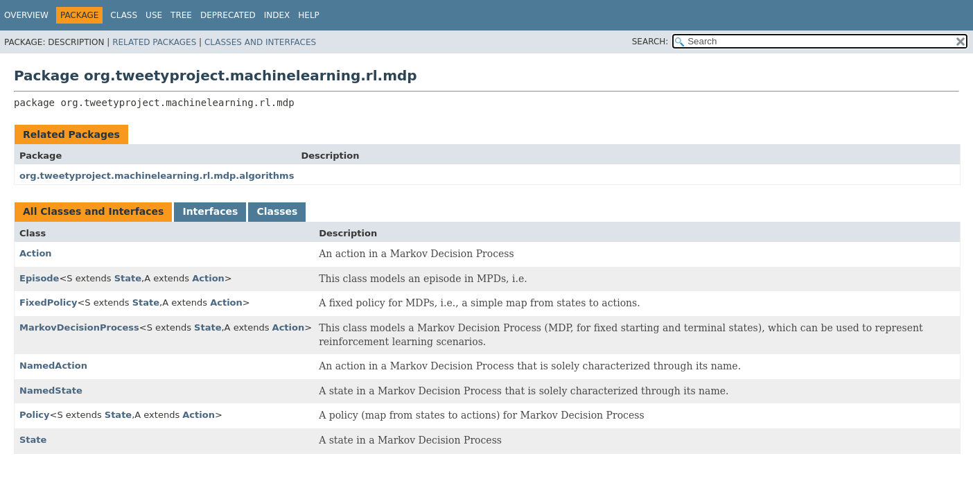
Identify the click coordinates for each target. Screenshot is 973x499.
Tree (181, 15)
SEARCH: (650, 41)
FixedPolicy (48, 302)
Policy (34, 415)
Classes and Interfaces (260, 42)
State (127, 278)
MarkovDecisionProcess (79, 327)
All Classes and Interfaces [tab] (93, 211)
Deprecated (228, 15)
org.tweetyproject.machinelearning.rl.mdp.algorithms (156, 175)
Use (154, 15)
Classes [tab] (276, 211)
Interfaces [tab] (210, 211)
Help (308, 15)
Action (35, 253)
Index (277, 15)
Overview (26, 15)
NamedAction (53, 365)
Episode (39, 278)
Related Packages (154, 42)
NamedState (50, 390)
